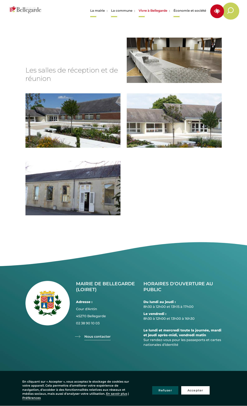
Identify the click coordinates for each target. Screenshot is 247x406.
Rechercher (233, 10)
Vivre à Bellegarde (153, 11)
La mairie (97, 11)
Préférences (31, 398)
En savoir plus (116, 394)
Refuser (165, 390)
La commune (121, 11)
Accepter (195, 390)
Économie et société (190, 11)
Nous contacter (97, 337)
